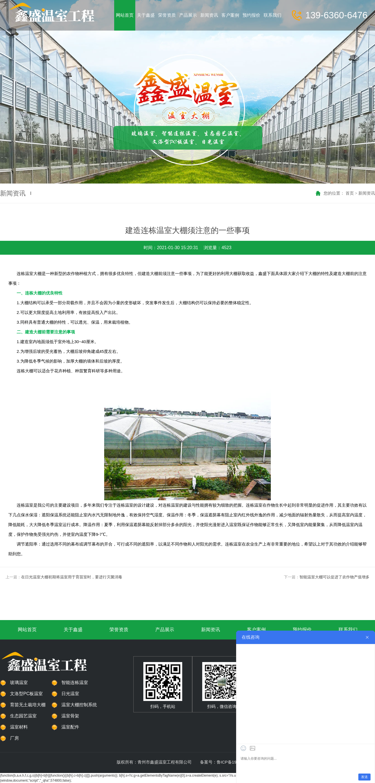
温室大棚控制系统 (79, 704)
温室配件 (70, 727)
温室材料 (19, 727)
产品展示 (164, 629)
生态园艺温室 (23, 715)
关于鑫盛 (73, 629)
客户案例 (256, 629)
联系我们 (348, 629)
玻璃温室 (19, 682)
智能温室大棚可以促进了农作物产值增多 (334, 577)
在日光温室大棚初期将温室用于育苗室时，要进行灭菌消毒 (71, 577)
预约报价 (302, 629)
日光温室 (70, 693)
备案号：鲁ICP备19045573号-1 (229, 762)
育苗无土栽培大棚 (28, 704)
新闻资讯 (366, 193)
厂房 (14, 738)
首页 (350, 193)
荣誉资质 (118, 629)
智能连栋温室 (74, 682)
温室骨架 (70, 715)
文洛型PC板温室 (26, 693)
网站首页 (27, 629)
